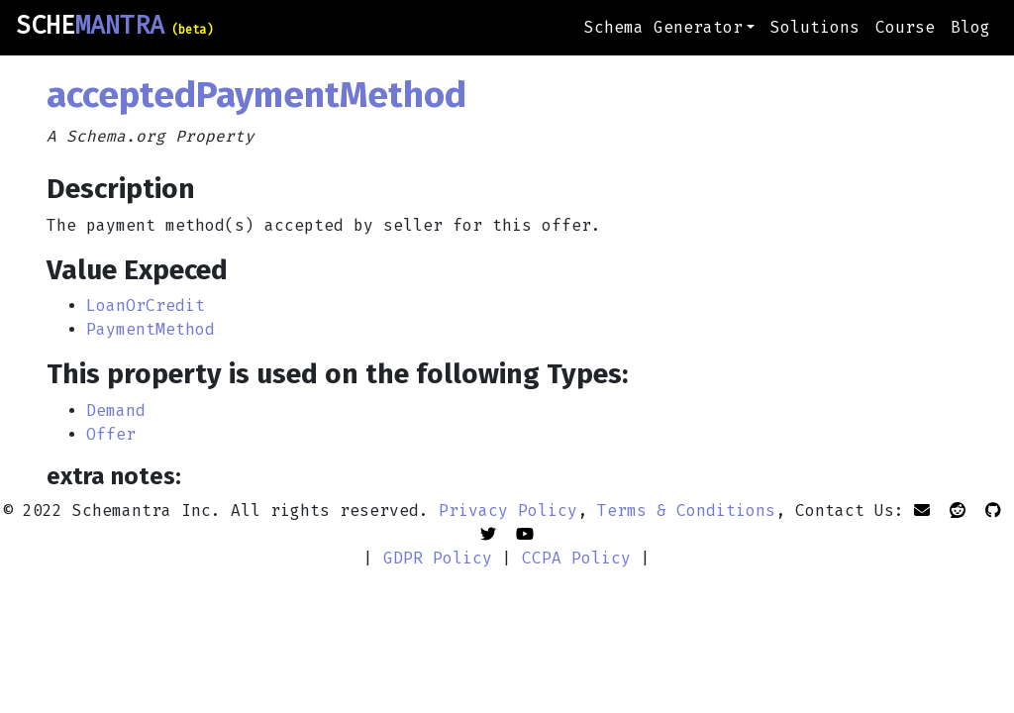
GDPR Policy (437, 558)
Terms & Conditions (686, 510)
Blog (970, 27)
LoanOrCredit (145, 305)
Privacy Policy (508, 510)
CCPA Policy (576, 558)
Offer (111, 434)
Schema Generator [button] (663, 27)
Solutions (815, 27)
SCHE (114, 26)
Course (905, 27)
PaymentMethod (150, 329)
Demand (116, 410)
